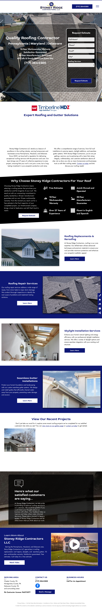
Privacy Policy (21, 603)
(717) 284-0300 (35, 63)
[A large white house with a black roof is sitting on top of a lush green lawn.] (51, 132)
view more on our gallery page (52, 426)
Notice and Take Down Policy (61, 603)
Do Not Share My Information (34, 603)
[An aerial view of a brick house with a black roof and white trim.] (81, 132)
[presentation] (83, 72)
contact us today (71, 426)
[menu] (97, 6)
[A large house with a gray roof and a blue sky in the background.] (20, 132)
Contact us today (83, 163)
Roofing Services (74, 61)
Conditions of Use (48, 603)
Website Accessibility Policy (77, 603)
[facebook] (37, 585)
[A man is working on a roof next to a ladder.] (51, 447)
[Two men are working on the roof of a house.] (19, 440)
